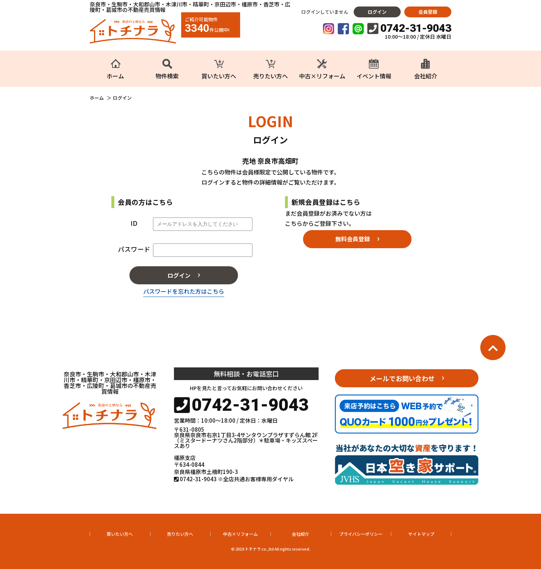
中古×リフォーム (240, 534)
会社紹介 (300, 534)
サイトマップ (421, 534)
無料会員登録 (352, 238)
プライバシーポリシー (361, 534)
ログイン (377, 11)
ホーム (97, 97)
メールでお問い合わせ (402, 378)
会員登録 (427, 11)
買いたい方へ (120, 534)
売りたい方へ (180, 534)
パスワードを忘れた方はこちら (183, 291)
